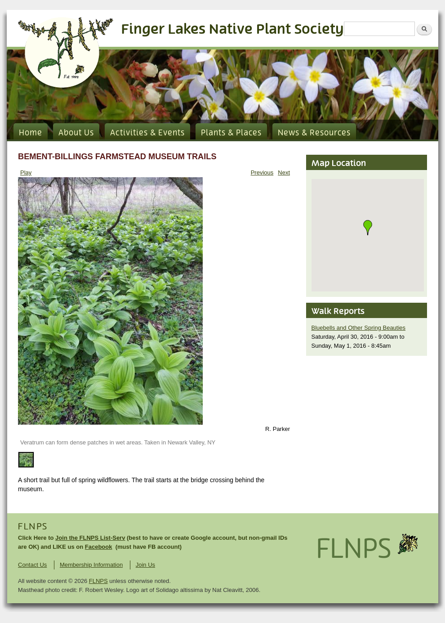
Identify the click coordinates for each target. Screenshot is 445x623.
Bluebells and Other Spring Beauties (359, 327)
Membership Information (91, 564)
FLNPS (33, 526)
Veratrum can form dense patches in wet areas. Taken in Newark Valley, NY (117, 442)
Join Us (145, 564)
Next (284, 172)
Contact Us (32, 564)
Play (25, 172)
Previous (262, 172)
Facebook (98, 546)
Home (30, 133)
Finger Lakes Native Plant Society (232, 29)
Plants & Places (231, 133)
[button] (367, 227)
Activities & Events (147, 133)
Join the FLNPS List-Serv (90, 537)
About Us (76, 133)
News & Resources (314, 133)
